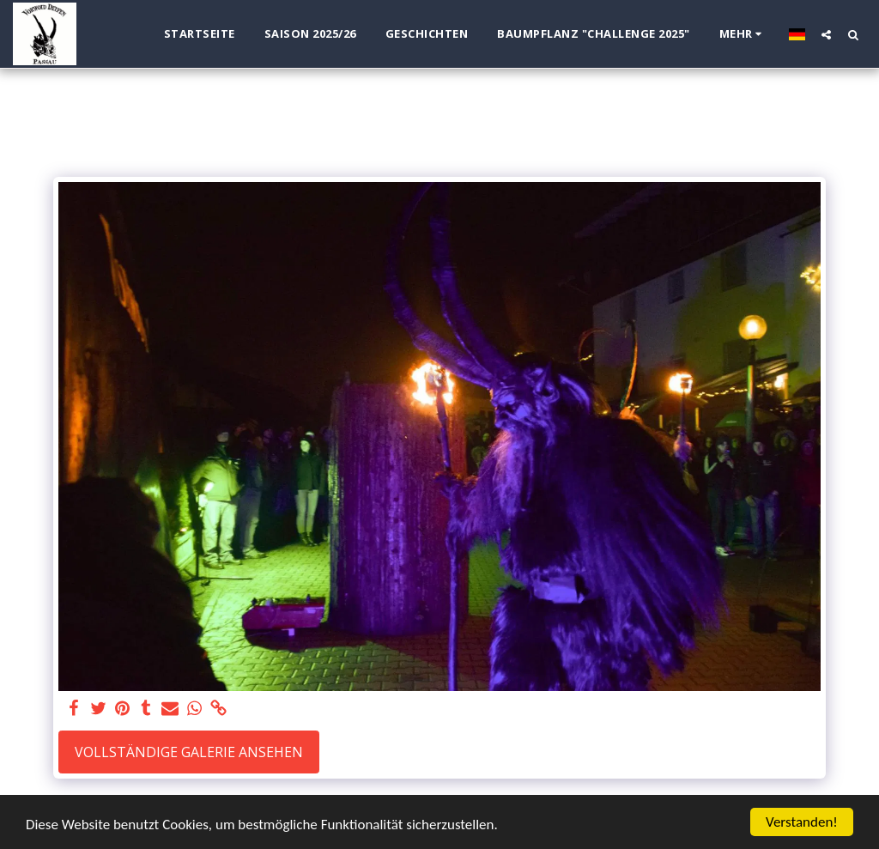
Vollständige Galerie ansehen (189, 752)
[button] (826, 34)
